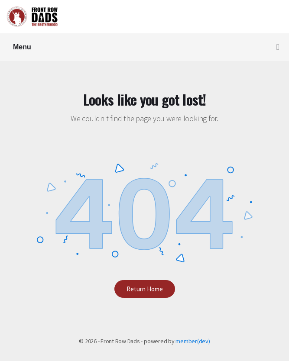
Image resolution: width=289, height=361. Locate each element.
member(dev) (192, 341)
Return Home (145, 289)
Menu (146, 47)
